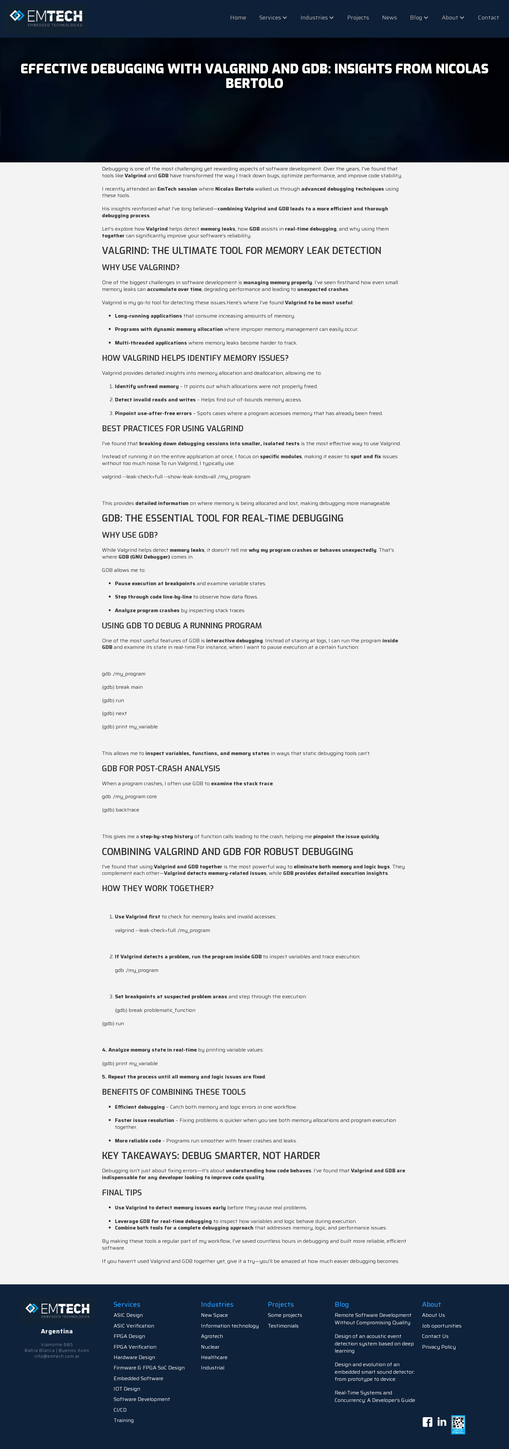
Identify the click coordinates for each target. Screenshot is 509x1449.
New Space (214, 1315)
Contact (488, 17)
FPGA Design (129, 1336)
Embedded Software (138, 1378)
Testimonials (283, 1326)
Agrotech (212, 1336)
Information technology (230, 1326)
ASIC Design (128, 1315)
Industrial (212, 1368)
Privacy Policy (439, 1347)
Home (238, 17)
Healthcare (214, 1357)
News (389, 17)
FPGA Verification (135, 1347)
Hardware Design (134, 1357)
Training (124, 1420)
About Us (433, 1315)
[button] (273, 17)
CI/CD (120, 1410)
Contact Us (435, 1336)
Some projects (285, 1315)
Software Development (142, 1399)
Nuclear (210, 1347)
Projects (358, 17)
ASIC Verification (134, 1326)
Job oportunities (442, 1326)
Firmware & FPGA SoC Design (149, 1368)
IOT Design (127, 1389)
